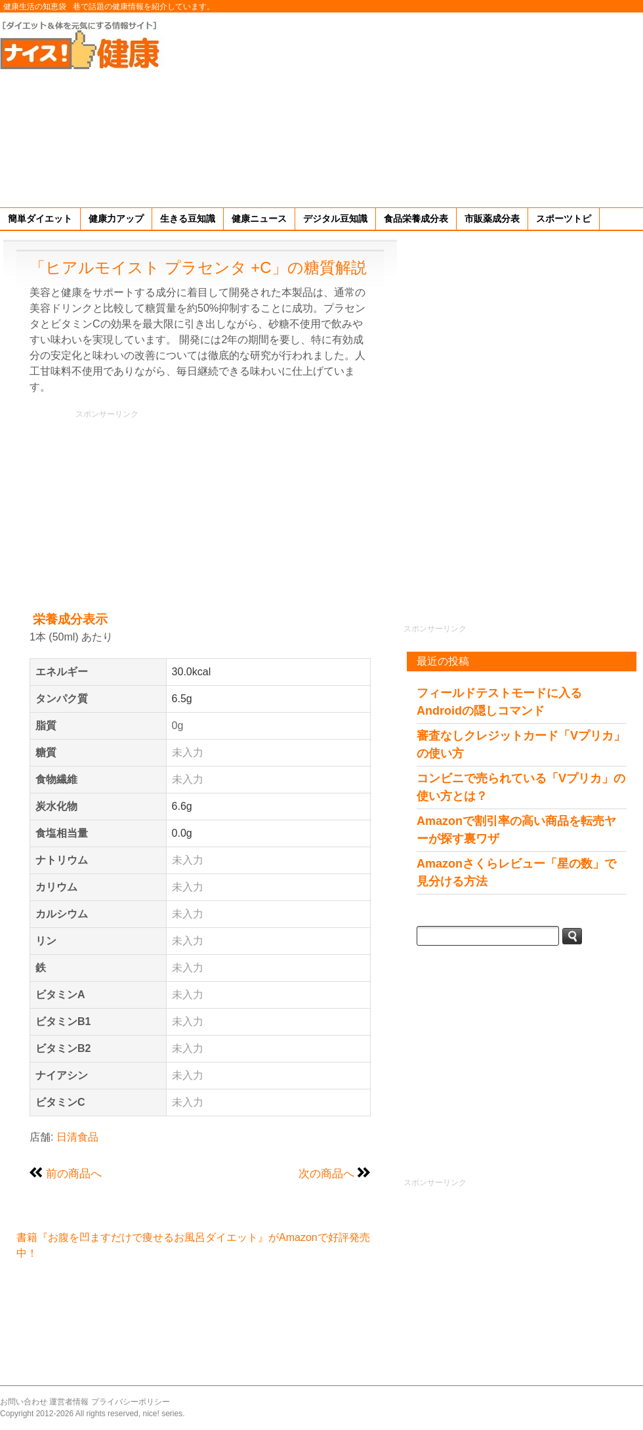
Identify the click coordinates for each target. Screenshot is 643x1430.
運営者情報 (69, 1401)
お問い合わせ (23, 1401)
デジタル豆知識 (335, 218)
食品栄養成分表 (416, 218)
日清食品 (77, 1137)
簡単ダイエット (40, 218)
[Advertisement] (473, 108)
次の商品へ (326, 1173)
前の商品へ (74, 1173)
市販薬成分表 (492, 218)
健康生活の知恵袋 (34, 6)
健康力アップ (116, 218)
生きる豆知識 (187, 218)
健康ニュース (259, 218)
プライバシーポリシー (130, 1401)
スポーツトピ (563, 218)
